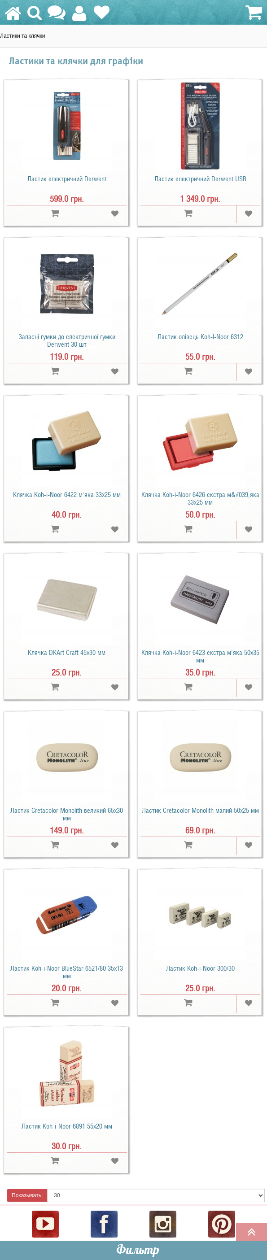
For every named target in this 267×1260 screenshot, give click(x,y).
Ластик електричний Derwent (66, 179)
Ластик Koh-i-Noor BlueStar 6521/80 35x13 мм (66, 972)
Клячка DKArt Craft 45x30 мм (66, 652)
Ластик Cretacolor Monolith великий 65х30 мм (66, 814)
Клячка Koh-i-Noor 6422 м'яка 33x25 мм (67, 494)
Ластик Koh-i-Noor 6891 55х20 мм (67, 1126)
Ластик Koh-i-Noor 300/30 (200, 968)
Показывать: (27, 1195)
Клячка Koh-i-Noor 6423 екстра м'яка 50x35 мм (200, 656)
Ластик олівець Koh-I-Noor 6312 (200, 336)
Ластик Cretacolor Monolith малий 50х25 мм (200, 810)
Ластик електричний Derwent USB (200, 179)
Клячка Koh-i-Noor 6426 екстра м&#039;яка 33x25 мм (200, 498)
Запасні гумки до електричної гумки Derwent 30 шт (66, 340)
